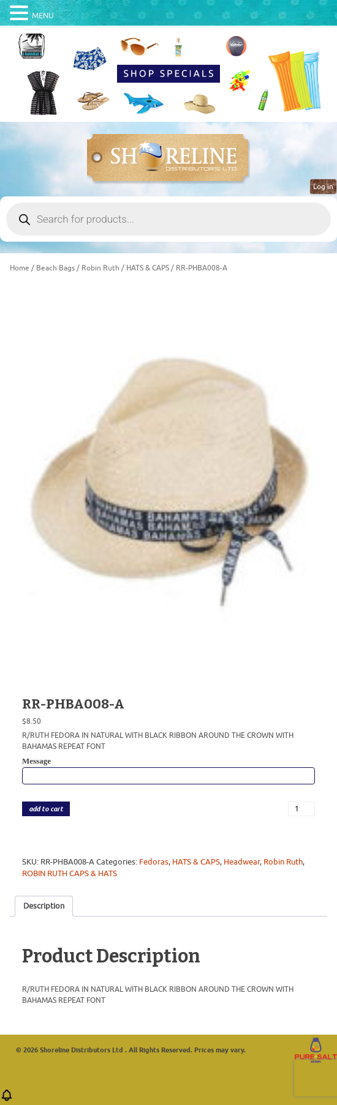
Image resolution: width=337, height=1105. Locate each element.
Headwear (242, 862)
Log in (323, 187)
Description (43, 906)
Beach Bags (55, 268)
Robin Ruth (100, 268)
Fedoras (153, 862)
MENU (43, 15)
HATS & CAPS (147, 268)
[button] (6, 1099)
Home (19, 268)
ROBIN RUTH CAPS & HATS (69, 873)
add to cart (46, 809)
